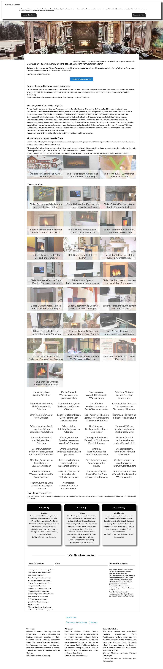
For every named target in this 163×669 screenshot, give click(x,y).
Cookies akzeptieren (28, 15)
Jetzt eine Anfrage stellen (81, 79)
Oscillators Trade (72, 496)
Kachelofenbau (84, 496)
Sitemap (93, 622)
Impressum (71, 617)
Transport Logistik (97, 496)
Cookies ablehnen (138, 15)
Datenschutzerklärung (76, 622)
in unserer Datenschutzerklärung (43, 11)
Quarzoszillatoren (33, 496)
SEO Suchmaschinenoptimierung (53, 496)
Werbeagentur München (114, 496)
